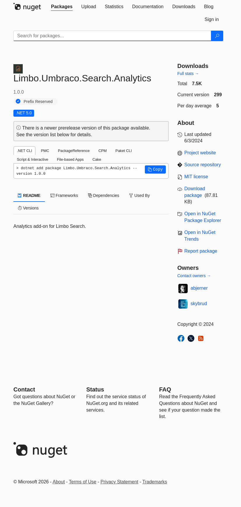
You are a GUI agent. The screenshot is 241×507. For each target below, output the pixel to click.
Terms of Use (82, 481)
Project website (200, 152)
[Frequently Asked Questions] (165, 389)
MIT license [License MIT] (196, 176)
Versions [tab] (28, 208)
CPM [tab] (102, 150)
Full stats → (188, 73)
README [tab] (29, 195)
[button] (155, 169)
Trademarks (155, 481)
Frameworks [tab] (64, 195)
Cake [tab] (96, 159)
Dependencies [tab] (103, 195)
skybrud (199, 303)
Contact (24, 389)
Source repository (202, 164)
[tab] (62, 6)
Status (95, 389)
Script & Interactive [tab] (32, 159)
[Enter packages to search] (112, 36)
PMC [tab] (45, 150)
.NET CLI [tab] (24, 150)
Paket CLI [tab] (123, 150)
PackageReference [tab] (74, 150)
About (59, 481)
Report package (200, 251)
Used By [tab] (139, 195)
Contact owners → (194, 275)
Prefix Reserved (38, 101)
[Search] (217, 36)
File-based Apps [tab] (70, 159)
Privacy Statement (119, 481)
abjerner (199, 288)
